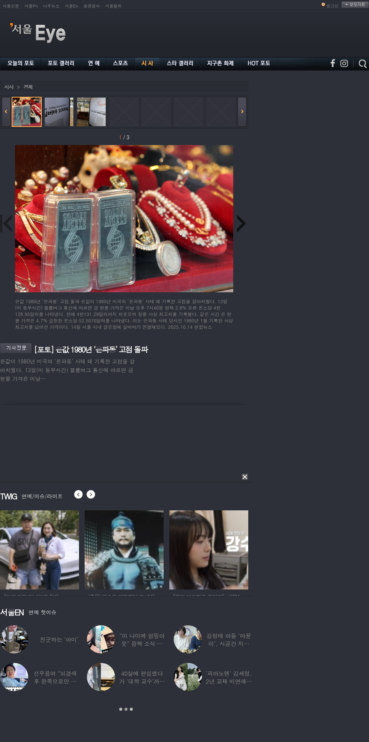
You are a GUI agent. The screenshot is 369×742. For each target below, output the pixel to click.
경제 (27, 86)
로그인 (332, 6)
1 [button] (120, 709)
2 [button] (126, 709)
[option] (39, 549)
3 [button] (131, 709)
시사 (8, 86)
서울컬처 (113, 6)
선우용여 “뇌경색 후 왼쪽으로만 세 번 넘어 (55, 681)
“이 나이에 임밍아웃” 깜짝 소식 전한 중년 (141, 643)
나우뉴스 (51, 6)
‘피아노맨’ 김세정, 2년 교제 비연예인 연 (229, 681)
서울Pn (31, 6)
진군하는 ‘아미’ (59, 639)
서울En (71, 6)
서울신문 (11, 6)
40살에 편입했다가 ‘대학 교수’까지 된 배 (142, 681)
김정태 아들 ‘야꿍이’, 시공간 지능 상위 (229, 643)
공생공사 (92, 6)
